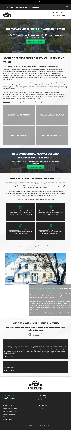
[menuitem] (18, 408)
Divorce (41, 211)
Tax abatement (43, 230)
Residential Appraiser (10, 75)
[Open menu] (67, 7)
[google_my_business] (42, 408)
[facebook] (39, 408)
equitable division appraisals (54, 211)
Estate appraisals (14, 230)
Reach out (6, 102)
